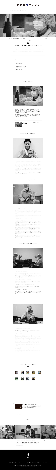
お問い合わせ (18, 462)
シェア (29, 40)
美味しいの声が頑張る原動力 (19, 69)
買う (25, 10)
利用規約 (30, 462)
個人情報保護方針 (34, 462)
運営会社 (15, 462)
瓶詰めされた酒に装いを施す (19, 63)
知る (10, 10)
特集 (20, 10)
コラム (23, 10)
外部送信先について (39, 462)
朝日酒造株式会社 (11, 462)
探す (12, 10)
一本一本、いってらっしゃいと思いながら (21, 66)
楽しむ (15, 10)
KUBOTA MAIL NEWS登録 (24, 462)
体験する (18, 10)
